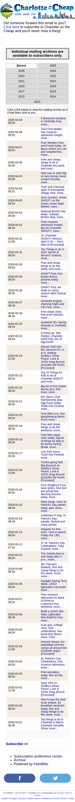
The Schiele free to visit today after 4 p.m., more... (52, 556)
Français (22, 798)
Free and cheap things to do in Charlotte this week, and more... (53, 164)
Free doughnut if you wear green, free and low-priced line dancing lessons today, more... (53, 491)
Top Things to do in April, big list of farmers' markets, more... (52, 254)
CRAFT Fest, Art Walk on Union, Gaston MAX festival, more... (54, 292)
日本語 (71, 798)
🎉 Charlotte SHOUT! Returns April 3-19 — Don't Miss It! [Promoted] (52, 240)
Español (30, 798)
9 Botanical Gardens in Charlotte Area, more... (53, 121)
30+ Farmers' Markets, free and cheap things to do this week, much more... (52, 570)
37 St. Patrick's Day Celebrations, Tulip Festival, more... (53, 546)
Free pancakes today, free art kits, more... (52, 675)
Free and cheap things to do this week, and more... (52, 265)
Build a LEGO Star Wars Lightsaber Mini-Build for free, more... (52, 616)
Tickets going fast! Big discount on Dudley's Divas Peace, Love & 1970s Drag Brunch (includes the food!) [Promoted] (53, 471)
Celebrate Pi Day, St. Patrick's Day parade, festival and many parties (54, 520)
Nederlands (46, 798)
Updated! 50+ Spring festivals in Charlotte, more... (54, 325)
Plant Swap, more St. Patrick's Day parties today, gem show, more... (54, 506)
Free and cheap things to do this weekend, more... (51, 427)
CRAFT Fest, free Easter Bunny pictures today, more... (51, 278)
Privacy (61, 793)
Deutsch (64, 798)
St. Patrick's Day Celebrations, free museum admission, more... (53, 663)
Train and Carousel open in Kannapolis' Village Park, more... (53, 189)
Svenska (55, 798)
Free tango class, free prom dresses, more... (52, 314)
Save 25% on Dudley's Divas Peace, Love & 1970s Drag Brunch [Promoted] (53, 689)
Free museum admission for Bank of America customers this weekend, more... (52, 600)
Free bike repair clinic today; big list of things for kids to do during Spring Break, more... (52, 441)
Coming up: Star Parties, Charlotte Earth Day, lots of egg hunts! (51, 337)
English (5, 798)
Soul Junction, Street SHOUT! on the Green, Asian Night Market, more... (53, 202)
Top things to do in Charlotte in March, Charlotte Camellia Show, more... (52, 724)
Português (13, 798)
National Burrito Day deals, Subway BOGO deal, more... (53, 214)
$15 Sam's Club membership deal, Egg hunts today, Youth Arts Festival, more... (52, 403)
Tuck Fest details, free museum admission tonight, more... (52, 133)
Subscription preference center (38, 756)
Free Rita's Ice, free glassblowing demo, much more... (53, 416)
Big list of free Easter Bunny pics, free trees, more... (53, 389)
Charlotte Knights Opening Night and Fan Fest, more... (52, 304)
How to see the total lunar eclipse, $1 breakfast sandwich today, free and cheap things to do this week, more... (53, 707)
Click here (11, 27)
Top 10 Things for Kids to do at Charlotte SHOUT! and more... (52, 377)
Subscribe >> (17, 744)
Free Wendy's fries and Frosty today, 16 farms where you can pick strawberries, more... (54, 149)
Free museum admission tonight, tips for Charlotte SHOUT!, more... (52, 226)
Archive (20, 760)
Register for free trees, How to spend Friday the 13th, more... (53, 534)
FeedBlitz (41, 764)
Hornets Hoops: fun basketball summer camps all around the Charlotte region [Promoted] (54, 648)
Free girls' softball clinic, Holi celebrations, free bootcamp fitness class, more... (51, 631)
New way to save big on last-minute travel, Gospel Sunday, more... (54, 177)
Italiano (37, 798)
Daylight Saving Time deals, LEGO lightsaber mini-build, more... (54, 585)
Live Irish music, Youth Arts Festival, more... (52, 454)
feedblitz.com (35, 793)
